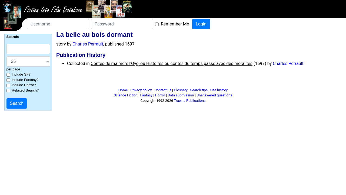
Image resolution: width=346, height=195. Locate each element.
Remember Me (175, 24)
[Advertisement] (173, 79)
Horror (160, 95)
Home (123, 90)
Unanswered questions (214, 95)
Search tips (199, 90)
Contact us (162, 90)
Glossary (181, 90)
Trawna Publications (189, 101)
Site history (219, 90)
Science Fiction (126, 95)
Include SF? (21, 74)
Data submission (181, 95)
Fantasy (146, 95)
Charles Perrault (87, 44)
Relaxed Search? (25, 90)
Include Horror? (24, 85)
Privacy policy (141, 90)
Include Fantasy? (25, 80)
